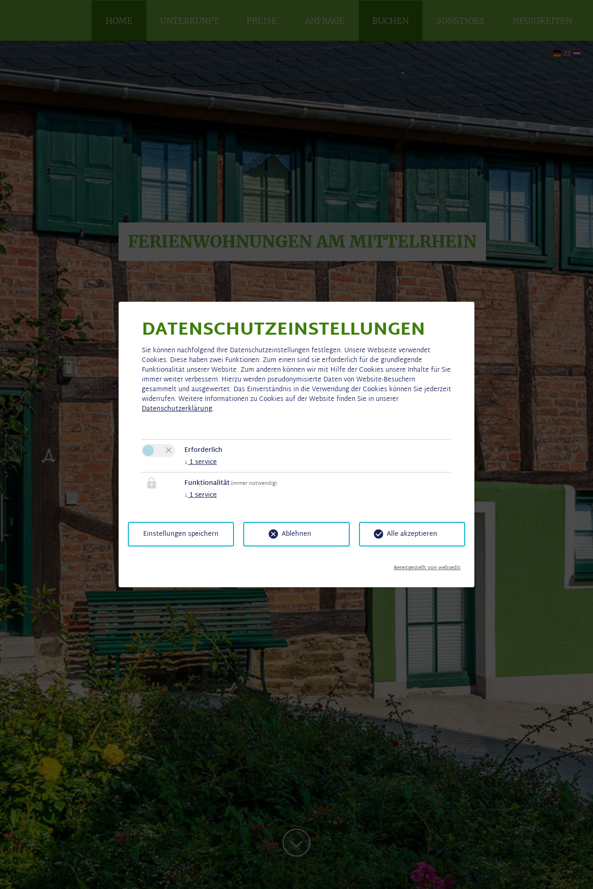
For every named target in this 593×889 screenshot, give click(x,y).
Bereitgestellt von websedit (427, 564)
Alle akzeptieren (412, 534)
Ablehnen (296, 534)
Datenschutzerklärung (177, 409)
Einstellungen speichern (181, 534)
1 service (200, 462)
